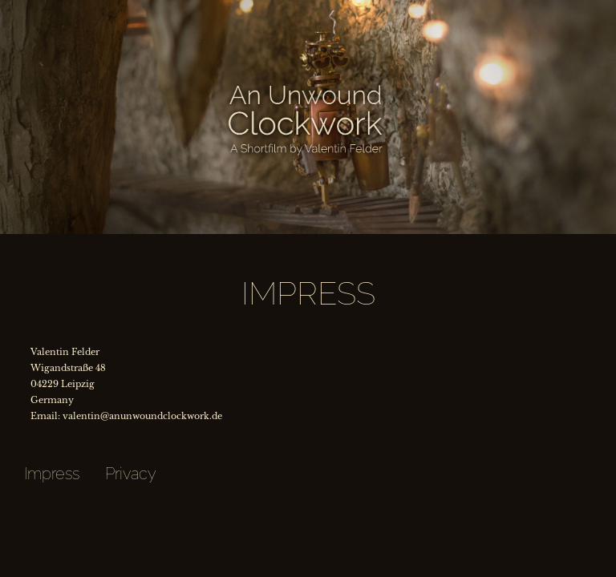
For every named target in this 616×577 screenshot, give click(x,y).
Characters (184, 8)
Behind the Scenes (349, 8)
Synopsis (103, 8)
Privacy (130, 473)
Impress (51, 473)
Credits (513, 8)
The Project (267, 8)
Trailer (20, 8)
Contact (596, 8)
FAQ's (432, 8)
